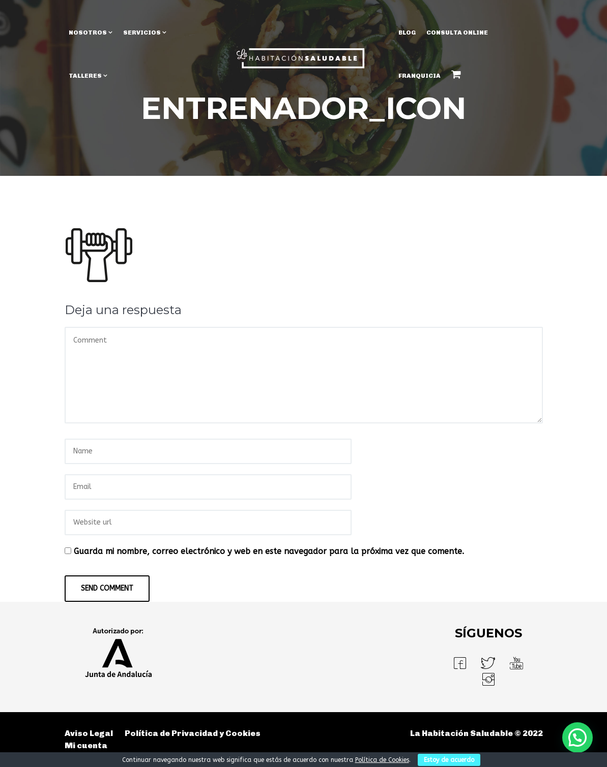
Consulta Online (457, 32)
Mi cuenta (86, 745)
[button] (577, 737)
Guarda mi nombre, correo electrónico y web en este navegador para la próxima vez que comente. (269, 551)
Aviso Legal (89, 733)
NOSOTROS (88, 32)
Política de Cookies (382, 759)
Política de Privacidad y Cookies (193, 733)
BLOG (407, 32)
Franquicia (419, 75)
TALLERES (85, 75)
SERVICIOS (142, 32)
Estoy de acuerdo (449, 759)
